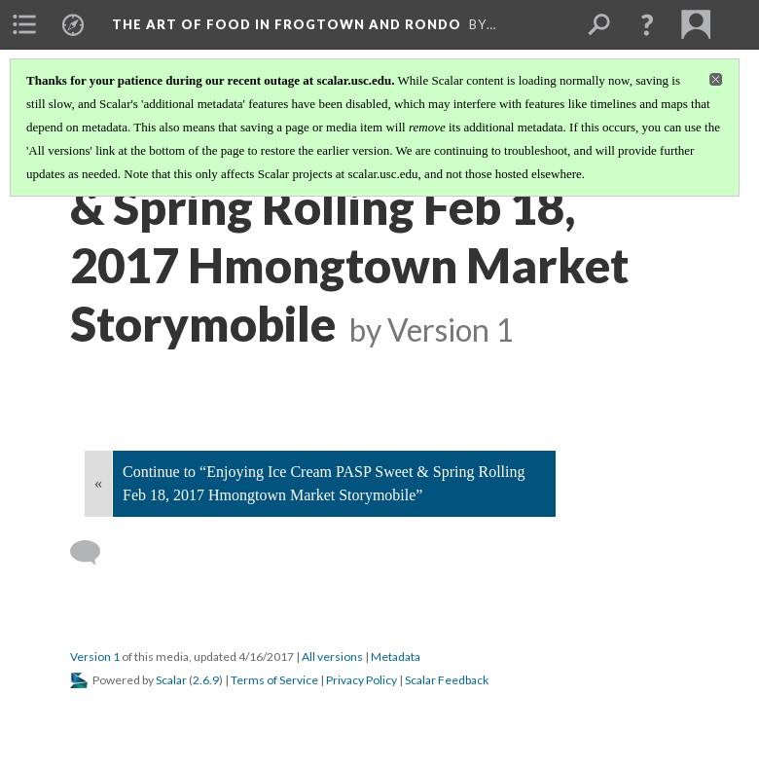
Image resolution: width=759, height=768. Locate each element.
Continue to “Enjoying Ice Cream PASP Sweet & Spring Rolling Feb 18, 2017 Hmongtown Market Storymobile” (323, 483)
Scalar (171, 680)
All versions (332, 656)
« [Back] (98, 483)
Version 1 (95, 656)
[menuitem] (24, 24)
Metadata (395, 656)
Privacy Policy (361, 680)
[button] (647, 24)
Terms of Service (274, 680)
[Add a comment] (94, 553)
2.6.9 (206, 680)
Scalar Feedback (446, 680)
